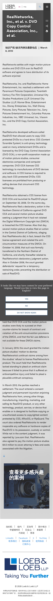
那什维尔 (42, 526)
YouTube (43, 537)
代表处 (22, 532)
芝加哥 (30, 526)
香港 (32, 532)
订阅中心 (26, 544)
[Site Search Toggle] (39, 6)
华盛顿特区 (15, 529)
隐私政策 (26, 540)
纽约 (19, 526)
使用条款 (40, 540)
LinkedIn (10, 537)
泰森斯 (40, 529)
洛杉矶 (9, 526)
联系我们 (13, 540)
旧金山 (28, 529)
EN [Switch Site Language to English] (19, 7)
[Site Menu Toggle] (47, 6)
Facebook (23, 537)
